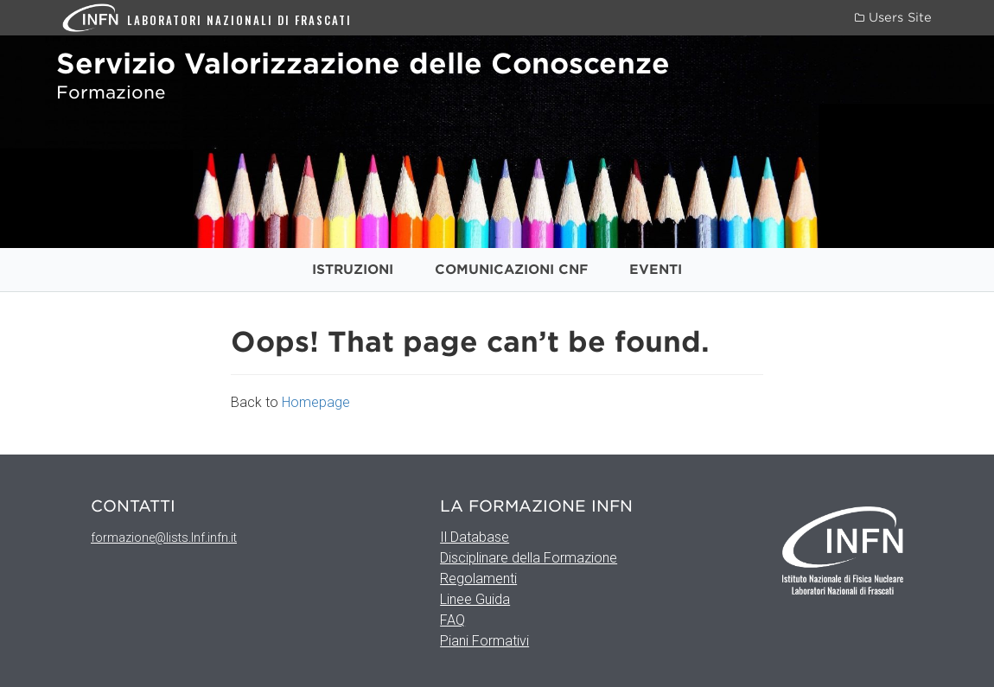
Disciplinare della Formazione (528, 558)
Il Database (474, 537)
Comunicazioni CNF (511, 269)
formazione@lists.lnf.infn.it (164, 537)
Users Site (893, 17)
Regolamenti (478, 578)
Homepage (316, 402)
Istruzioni (352, 269)
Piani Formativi (484, 641)
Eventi (655, 269)
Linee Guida (475, 599)
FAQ (452, 620)
